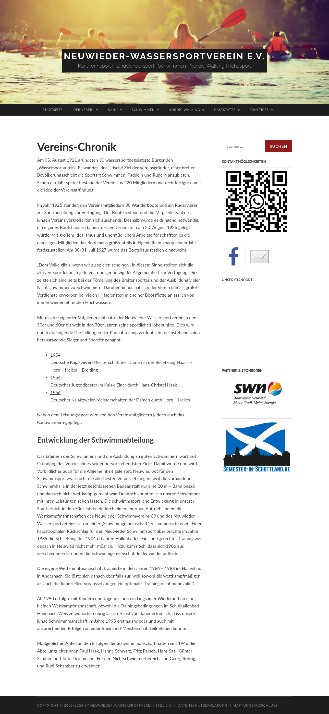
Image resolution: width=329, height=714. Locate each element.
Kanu (113, 110)
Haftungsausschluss (255, 705)
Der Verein (83, 110)
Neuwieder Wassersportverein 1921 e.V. (131, 705)
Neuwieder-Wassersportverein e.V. (164, 56)
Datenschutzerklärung (203, 705)
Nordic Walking (184, 110)
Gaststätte (224, 110)
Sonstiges (259, 110)
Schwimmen (143, 110)
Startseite (52, 110)
